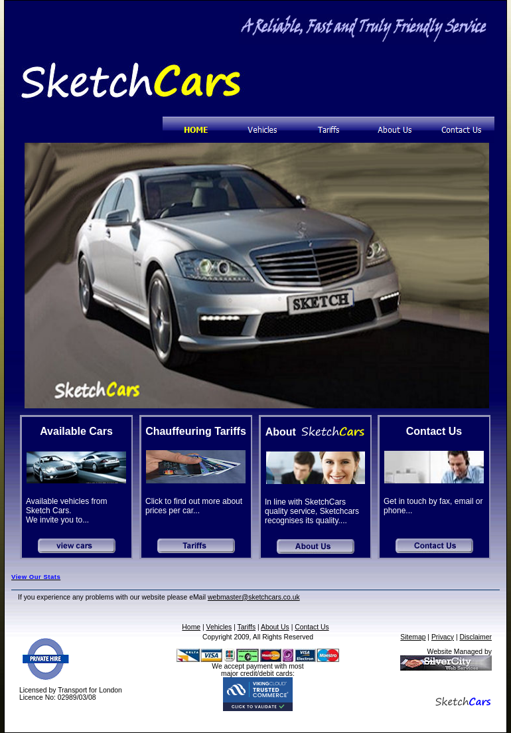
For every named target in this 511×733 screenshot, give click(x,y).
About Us (275, 627)
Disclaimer (476, 637)
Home (191, 627)
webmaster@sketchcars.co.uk (254, 597)
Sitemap (412, 637)
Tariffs (247, 627)
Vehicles (219, 627)
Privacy (442, 637)
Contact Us (311, 627)
